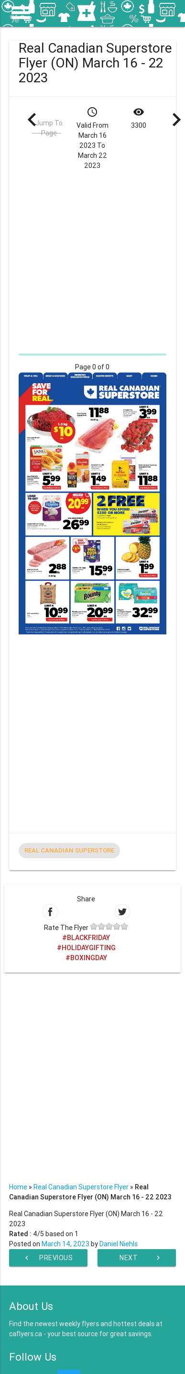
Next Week (141, 1257)
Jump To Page (49, 128)
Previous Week (47, 1257)
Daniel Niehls (118, 1244)
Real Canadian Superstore (69, 850)
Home (18, 1187)
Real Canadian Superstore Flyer (81, 1187)
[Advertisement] (90, 260)
